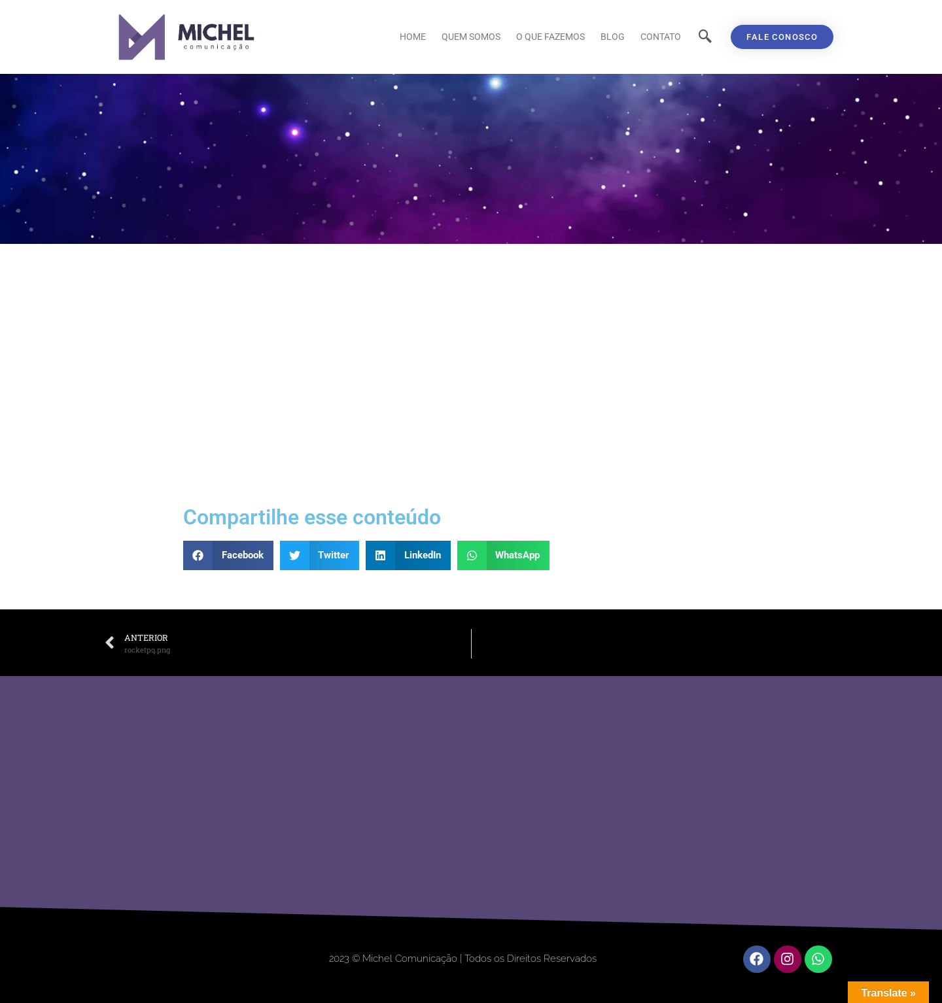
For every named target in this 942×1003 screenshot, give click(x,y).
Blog (613, 36)
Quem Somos (471, 36)
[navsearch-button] (705, 37)
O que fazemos (550, 36)
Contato (660, 36)
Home (413, 36)
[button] (228, 555)
